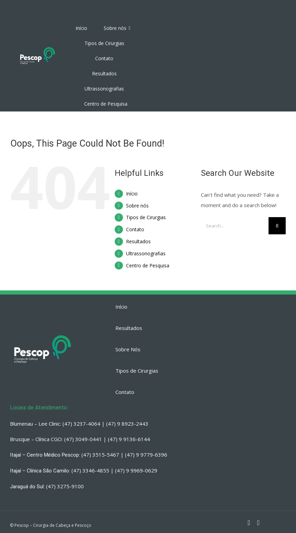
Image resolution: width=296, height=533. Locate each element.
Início (132, 193)
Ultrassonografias (146, 253)
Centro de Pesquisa (147, 265)
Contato (135, 229)
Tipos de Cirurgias (146, 217)
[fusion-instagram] (249, 522)
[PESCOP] (38, 47)
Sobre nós (137, 205)
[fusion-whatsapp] (258, 522)
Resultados (138, 241)
